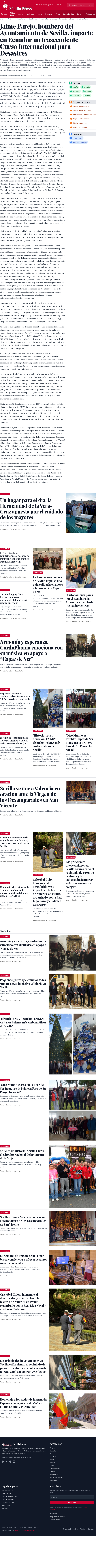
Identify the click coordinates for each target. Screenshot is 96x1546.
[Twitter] (6, 1462)
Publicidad (53, 1514)
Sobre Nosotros (7, 1490)
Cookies (75, 1529)
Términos (83, 1529)
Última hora (12, 14)
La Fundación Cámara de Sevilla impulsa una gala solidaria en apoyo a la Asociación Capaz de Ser (48, 584)
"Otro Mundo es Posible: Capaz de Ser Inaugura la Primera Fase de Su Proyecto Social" (79, 742)
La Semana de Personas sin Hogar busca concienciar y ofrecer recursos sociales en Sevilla (15, 842)
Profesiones (54, 1474)
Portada (10, 19)
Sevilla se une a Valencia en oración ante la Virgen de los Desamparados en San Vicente (23, 1220)
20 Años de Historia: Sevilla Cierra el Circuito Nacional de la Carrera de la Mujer (14, 740)
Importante (21, 19)
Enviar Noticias (55, 1520)
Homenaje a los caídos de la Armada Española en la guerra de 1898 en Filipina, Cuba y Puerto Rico (14, 891)
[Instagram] (10, 1462)
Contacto (5, 1508)
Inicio (2, 19)
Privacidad (67, 1529)
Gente (39, 14)
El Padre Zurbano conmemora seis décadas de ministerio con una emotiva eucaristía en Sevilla (14, 557)
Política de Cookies (8, 1499)
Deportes (48, 14)
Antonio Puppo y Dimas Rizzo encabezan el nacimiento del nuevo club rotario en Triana (14, 598)
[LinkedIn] (14, 1462)
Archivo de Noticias (56, 1477)
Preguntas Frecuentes (57, 1517)
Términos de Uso (8, 1502)
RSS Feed (53, 1480)
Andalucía (30, 14)
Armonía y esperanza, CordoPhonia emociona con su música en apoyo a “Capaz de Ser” (23, 944)
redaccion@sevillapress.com (25, 1530)
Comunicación (68, 14)
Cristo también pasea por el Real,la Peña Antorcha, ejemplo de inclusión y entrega (79, 600)
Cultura (79, 14)
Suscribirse (72, 1502)
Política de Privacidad (9, 1496)
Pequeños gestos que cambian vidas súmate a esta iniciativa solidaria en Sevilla (15, 696)
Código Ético (6, 1493)
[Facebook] (3, 1462)
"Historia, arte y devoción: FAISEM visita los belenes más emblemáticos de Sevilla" (46, 742)
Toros (58, 14)
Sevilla (20, 14)
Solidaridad (33, 19)
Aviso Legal (6, 1505)
